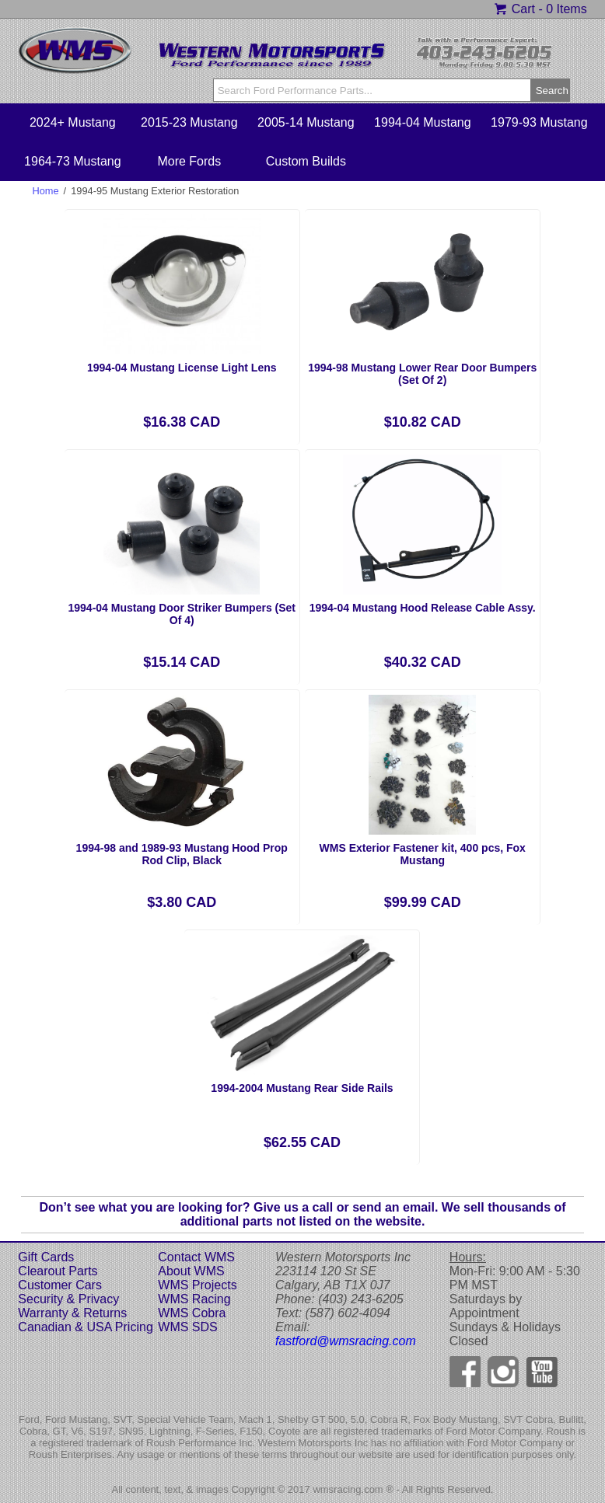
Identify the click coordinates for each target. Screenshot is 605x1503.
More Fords (189, 161)
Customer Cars (60, 1285)
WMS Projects (197, 1285)
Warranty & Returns (72, 1313)
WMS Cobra (192, 1313)
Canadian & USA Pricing (85, 1327)
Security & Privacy (68, 1299)
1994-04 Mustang (422, 122)
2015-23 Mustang (189, 122)
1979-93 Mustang (539, 122)
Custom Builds (306, 161)
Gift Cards (46, 1257)
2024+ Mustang (73, 122)
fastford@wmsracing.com (345, 1341)
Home (45, 191)
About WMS (191, 1271)
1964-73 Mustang (72, 161)
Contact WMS (196, 1257)
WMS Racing (194, 1299)
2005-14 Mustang (306, 122)
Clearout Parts (57, 1271)
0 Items (566, 9)
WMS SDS (187, 1327)
